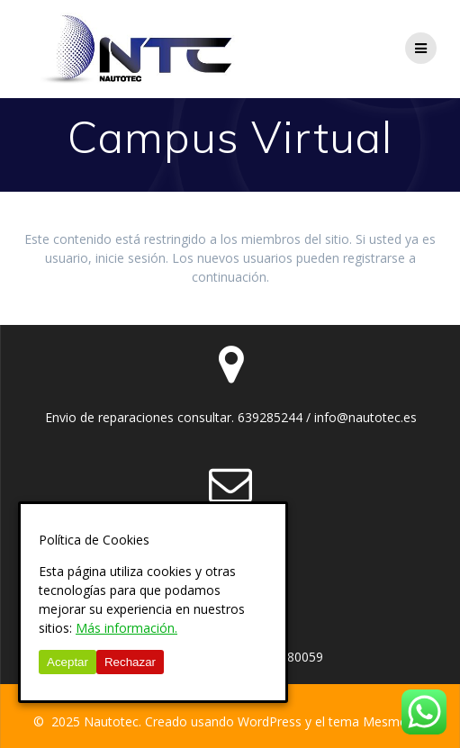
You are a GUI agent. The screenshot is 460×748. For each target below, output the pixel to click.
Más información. (126, 627)
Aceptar (67, 662)
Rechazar (130, 662)
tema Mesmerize (378, 721)
